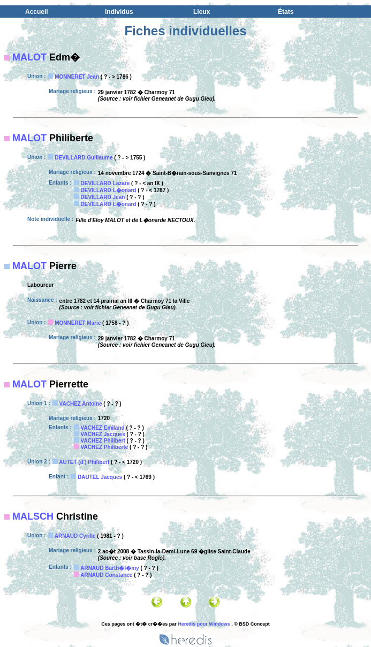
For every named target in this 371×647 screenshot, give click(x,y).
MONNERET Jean (77, 77)
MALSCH (33, 516)
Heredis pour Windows (204, 624)
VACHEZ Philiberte (104, 447)
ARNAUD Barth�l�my (109, 568)
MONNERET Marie (78, 323)
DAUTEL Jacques (100, 477)
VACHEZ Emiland (103, 428)
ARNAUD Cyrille (75, 536)
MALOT (29, 57)
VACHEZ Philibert (103, 441)
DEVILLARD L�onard (109, 190)
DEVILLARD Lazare (105, 183)
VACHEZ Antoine (80, 404)
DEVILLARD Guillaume (83, 158)
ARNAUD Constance (106, 575)
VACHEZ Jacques (103, 434)
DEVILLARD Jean (103, 197)
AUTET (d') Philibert (84, 462)
